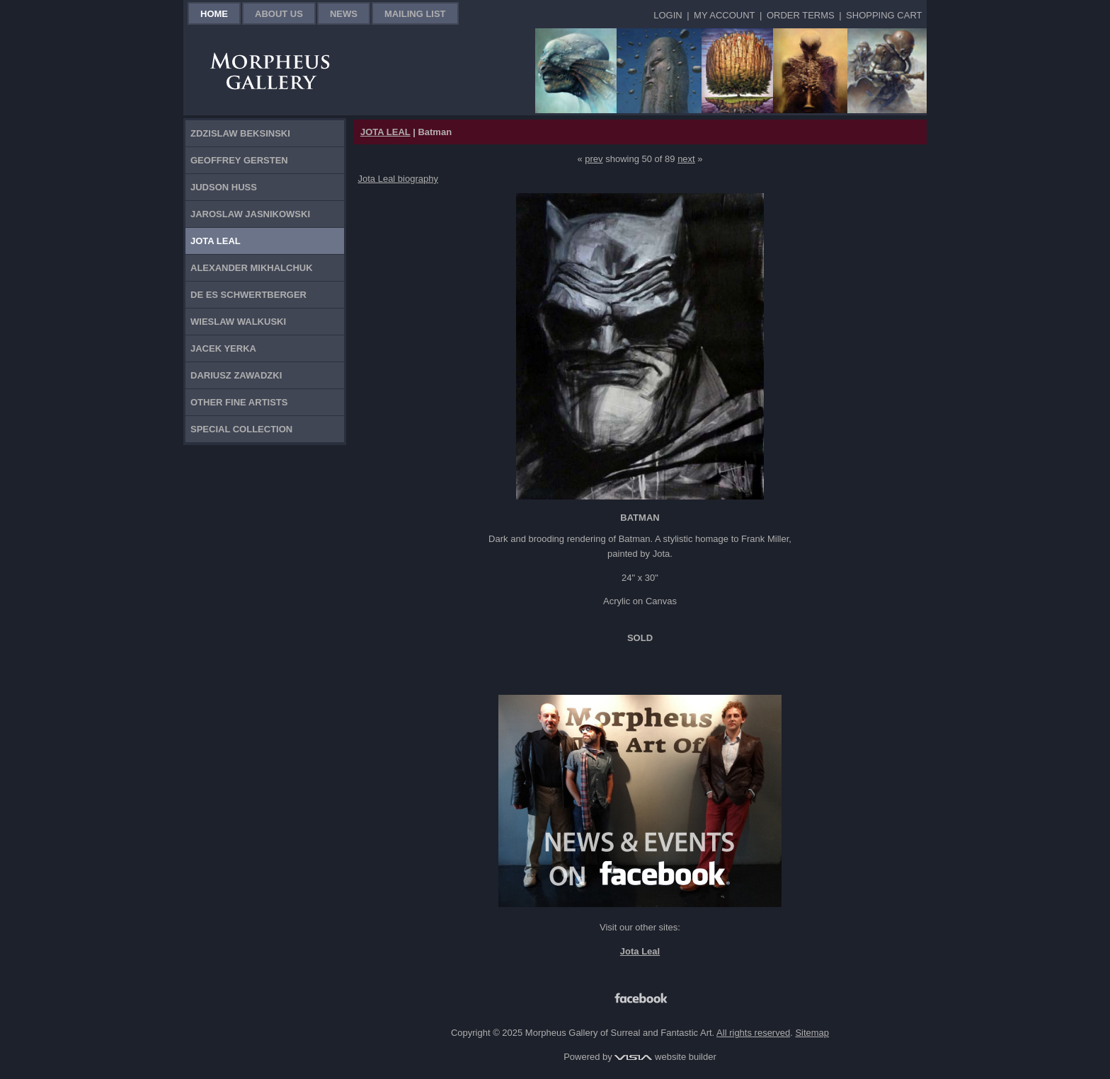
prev (593, 159)
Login (667, 15)
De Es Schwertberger (248, 294)
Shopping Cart (884, 15)
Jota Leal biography (398, 178)
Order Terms (801, 15)
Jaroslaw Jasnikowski (250, 214)
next (686, 159)
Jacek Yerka (223, 348)
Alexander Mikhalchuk (251, 267)
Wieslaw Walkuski (238, 321)
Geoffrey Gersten (239, 160)
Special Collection (241, 429)
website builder (665, 1056)
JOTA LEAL (385, 132)
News (343, 13)
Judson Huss (223, 187)
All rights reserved (753, 1032)
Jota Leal (215, 241)
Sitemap (812, 1032)
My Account (724, 15)
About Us (279, 13)
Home (214, 13)
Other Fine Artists (238, 402)
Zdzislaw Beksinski (240, 133)
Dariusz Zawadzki (236, 375)
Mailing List (415, 13)
